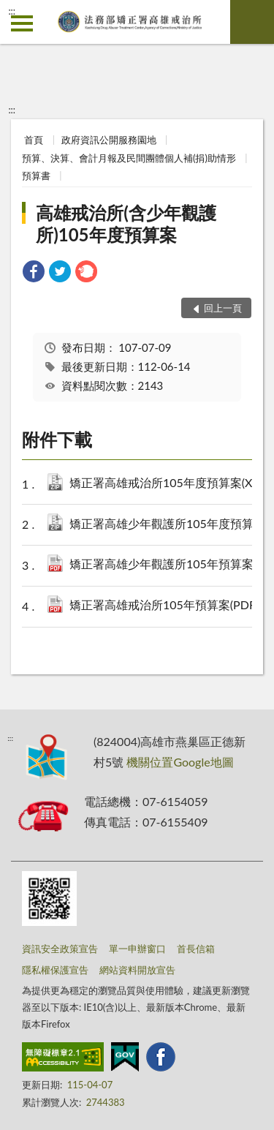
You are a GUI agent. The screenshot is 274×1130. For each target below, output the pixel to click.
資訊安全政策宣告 (60, 948)
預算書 (36, 175)
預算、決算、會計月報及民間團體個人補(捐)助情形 (129, 158)
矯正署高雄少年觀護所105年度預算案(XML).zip (167, 524)
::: (11, 11)
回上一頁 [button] (223, 308)
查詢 (252, 22)
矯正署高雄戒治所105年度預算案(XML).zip (167, 483)
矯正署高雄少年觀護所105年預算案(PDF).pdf (167, 565)
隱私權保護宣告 (55, 970)
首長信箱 (196, 948)
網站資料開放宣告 (137, 970)
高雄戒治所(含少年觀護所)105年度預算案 (126, 223)
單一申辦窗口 (137, 948)
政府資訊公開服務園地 (108, 140)
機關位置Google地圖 (179, 762)
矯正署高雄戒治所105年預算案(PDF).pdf (167, 606)
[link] (34, 273)
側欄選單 (22, 23)
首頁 (33, 140)
